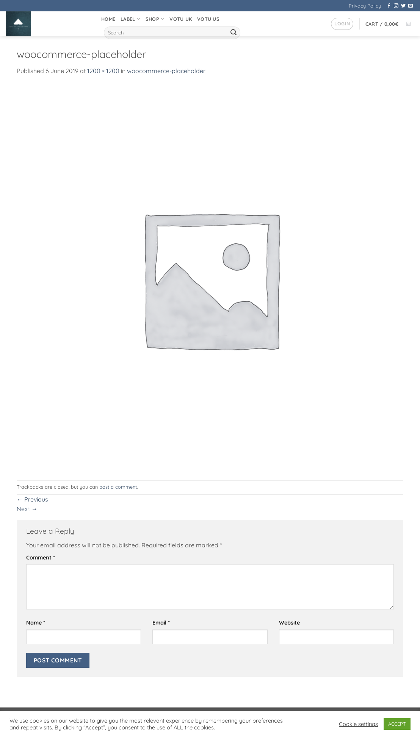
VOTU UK (180, 19)
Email (161, 622)
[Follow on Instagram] (396, 6)
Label (130, 18)
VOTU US (208, 19)
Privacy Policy (365, 6)
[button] (342, 24)
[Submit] (233, 32)
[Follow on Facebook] (389, 6)
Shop (155, 18)
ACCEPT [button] (397, 724)
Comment (40, 557)
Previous (32, 499)
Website (289, 622)
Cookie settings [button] (358, 724)
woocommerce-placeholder (166, 71)
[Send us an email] (410, 6)
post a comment (118, 487)
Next (27, 509)
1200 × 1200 (103, 71)
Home (108, 19)
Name (35, 622)
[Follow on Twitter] (403, 6)
